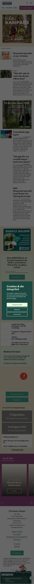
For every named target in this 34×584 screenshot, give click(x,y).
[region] (17, 292)
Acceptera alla (17, 304)
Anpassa (17, 309)
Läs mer (14, 298)
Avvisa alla (17, 314)
